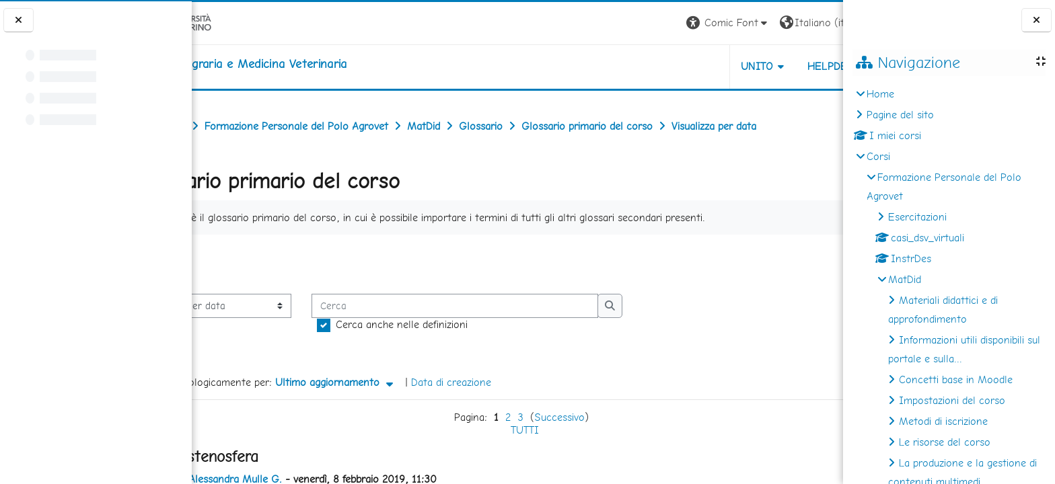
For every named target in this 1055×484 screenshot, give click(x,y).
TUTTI (521, 430)
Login (819, 22)
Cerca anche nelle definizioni (466, 324)
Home (880, 93)
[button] (656, 23)
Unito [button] (685, 66)
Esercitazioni (917, 216)
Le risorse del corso (944, 442)
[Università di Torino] (234, 21)
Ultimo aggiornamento (399, 382)
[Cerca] (518, 306)
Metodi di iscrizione (943, 421)
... (822, 263)
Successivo (555, 417)
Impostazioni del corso (952, 400)
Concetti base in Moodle (956, 379)
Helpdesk (762, 66)
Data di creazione (515, 382)
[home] (302, 63)
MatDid (904, 279)
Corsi (878, 156)
